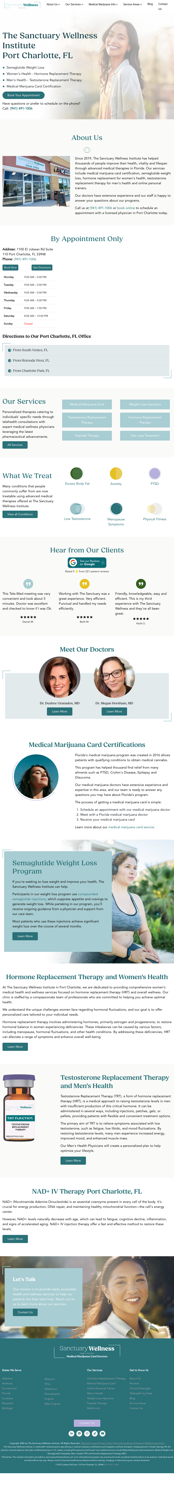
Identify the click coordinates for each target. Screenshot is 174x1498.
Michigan (7, 1408)
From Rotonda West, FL (31, 360)
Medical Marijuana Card (87, 404)
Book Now (10, 267)
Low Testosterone (77, 519)
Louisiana (7, 1398)
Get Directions (42, 267)
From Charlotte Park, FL (31, 371)
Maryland (7, 1403)
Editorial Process (89, 1443)
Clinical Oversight (140, 1388)
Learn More (59, 711)
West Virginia (52, 1404)
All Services (15, 445)
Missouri (49, 1379)
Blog (150, 4)
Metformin (93, 1408)
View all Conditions (20, 514)
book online (126, 208)
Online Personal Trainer (101, 1388)
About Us (52, 4)
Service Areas (131, 4)
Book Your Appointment (23, 95)
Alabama (7, 1378)
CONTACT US (87, 1423)
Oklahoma (50, 1389)
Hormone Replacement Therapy (106, 1378)
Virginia (49, 1399)
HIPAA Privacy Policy (155, 1443)
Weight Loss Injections (145, 404)
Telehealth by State (141, 1393)
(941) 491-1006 (101, 208)
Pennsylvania (52, 1394)
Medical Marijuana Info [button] (102, 4)
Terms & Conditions (123, 1443)
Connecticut (9, 1388)
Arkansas (7, 1383)
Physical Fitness (154, 519)
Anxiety (116, 484)
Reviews (134, 1383)
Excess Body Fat (77, 483)
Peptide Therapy (87, 435)
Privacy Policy (105, 1443)
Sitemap (139, 1443)
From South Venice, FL (30, 350)
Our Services (73, 4)
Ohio (47, 1384)
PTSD (155, 484)
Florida (6, 1393)
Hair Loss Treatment (145, 435)
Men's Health (95, 1393)
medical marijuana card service (131, 827)
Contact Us (163, 6)
